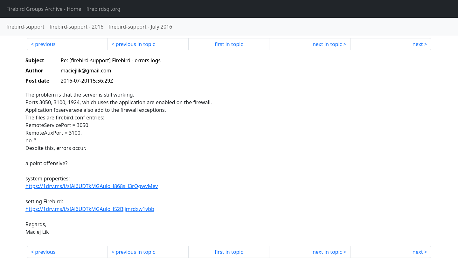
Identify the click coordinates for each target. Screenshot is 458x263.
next (418, 44)
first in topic (229, 44)
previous (45, 44)
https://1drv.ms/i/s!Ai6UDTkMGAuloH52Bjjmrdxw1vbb (89, 209)
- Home (43, 8)
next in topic (327, 44)
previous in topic (135, 44)
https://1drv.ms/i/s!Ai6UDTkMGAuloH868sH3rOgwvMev (91, 186)
